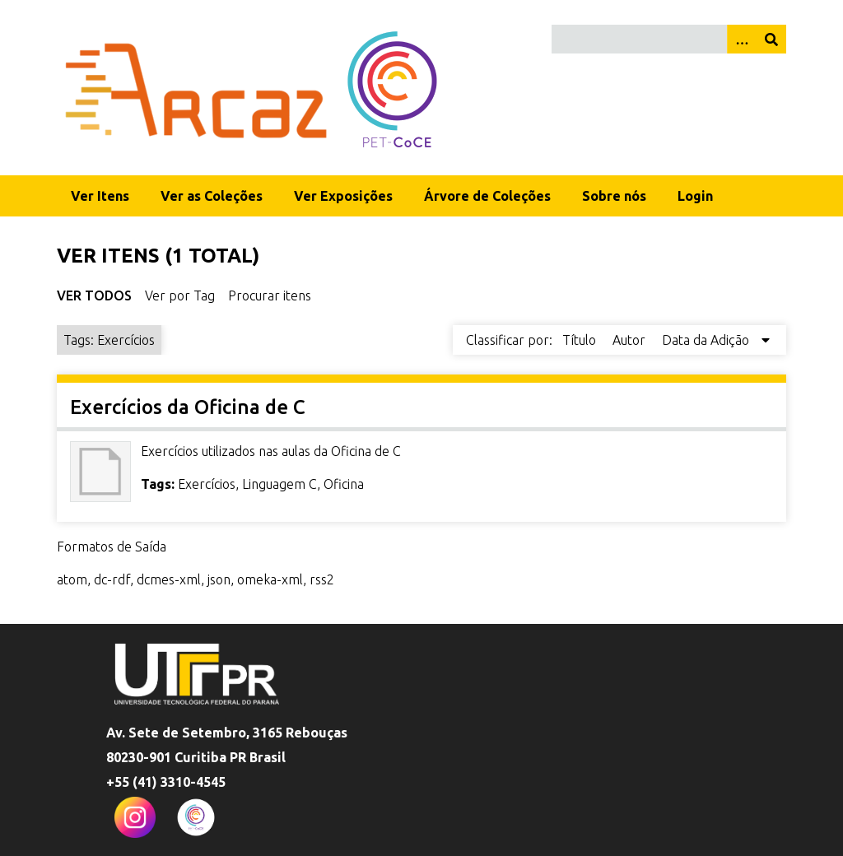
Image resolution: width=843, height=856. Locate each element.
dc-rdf (112, 579)
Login (695, 195)
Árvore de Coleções (487, 195)
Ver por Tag (180, 295)
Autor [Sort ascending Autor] (630, 340)
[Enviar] (771, 39)
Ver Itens (100, 195)
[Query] (669, 39)
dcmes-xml (169, 579)
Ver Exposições (343, 195)
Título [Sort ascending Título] (580, 340)
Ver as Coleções (212, 195)
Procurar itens (269, 295)
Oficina (344, 484)
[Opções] (742, 39)
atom (72, 579)
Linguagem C (279, 484)
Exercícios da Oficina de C (187, 407)
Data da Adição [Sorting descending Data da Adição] (707, 340)
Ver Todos (94, 295)
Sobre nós (614, 195)
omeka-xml (270, 579)
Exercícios (206, 484)
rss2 (322, 579)
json (219, 579)
